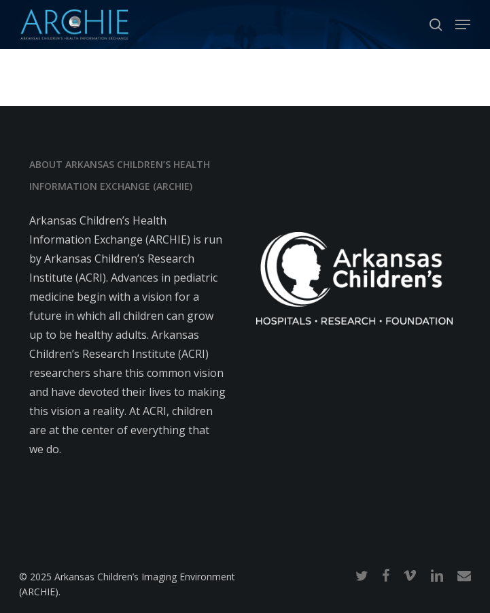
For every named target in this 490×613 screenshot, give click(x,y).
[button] (462, 24)
